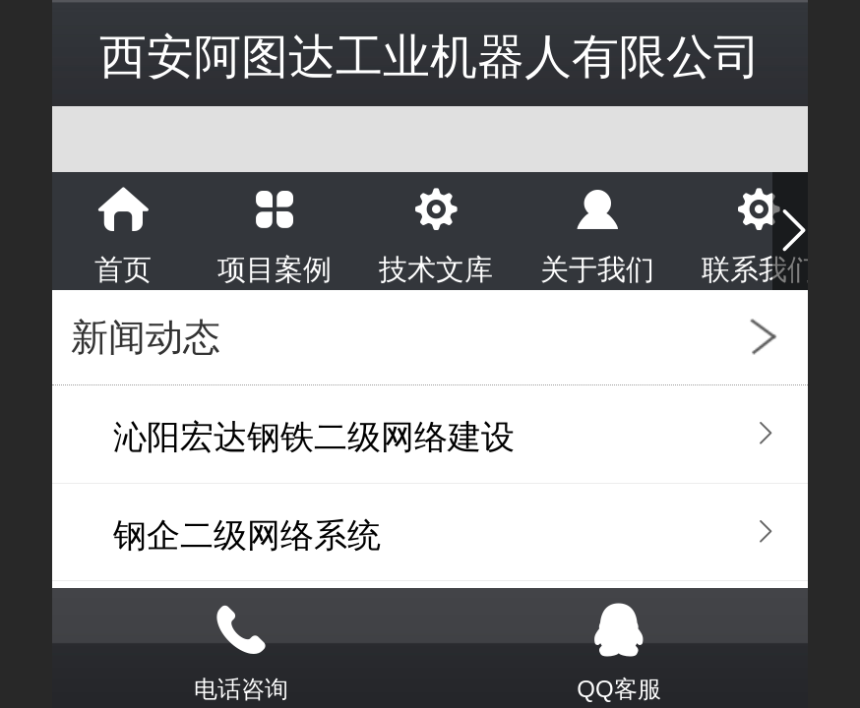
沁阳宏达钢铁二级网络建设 (314, 437)
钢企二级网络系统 (247, 535)
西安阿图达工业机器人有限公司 (430, 56)
